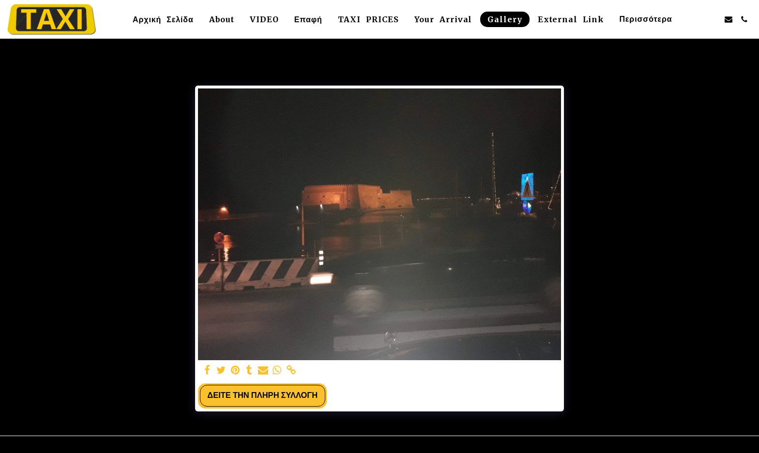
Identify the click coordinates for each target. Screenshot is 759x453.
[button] (697, 19)
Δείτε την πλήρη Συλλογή (262, 395)
